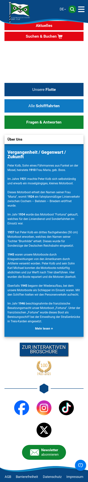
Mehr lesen (42, 328)
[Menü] (81, 9)
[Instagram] (44, 407)
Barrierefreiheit (27, 477)
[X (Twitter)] (44, 430)
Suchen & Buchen (41, 36)
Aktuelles (44, 25)
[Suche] (72, 9)
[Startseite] (19, 12)
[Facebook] (21, 407)
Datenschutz (52, 477)
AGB (8, 477)
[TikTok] (66, 407)
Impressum (74, 477)
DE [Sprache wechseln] (62, 9)
